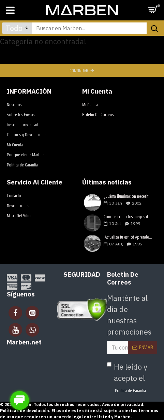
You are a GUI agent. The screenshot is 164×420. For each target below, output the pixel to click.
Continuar (79, 70)
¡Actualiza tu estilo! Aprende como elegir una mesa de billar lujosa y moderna (128, 237)
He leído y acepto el (127, 378)
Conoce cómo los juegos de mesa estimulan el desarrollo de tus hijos (128, 216)
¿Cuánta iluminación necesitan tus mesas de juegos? (128, 196)
